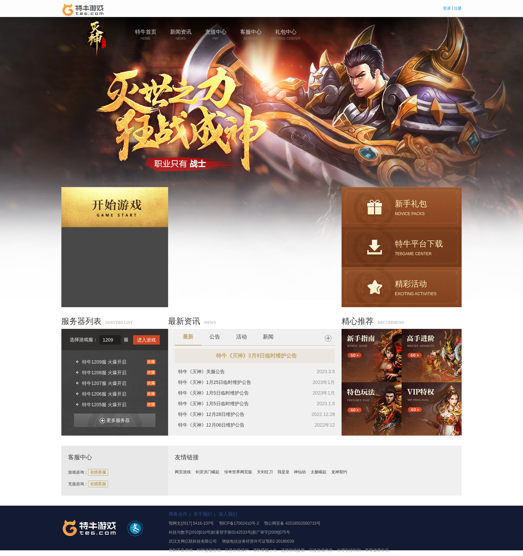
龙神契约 (339, 472)
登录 (447, 8)
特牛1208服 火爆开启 (104, 372)
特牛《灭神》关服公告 (201, 371)
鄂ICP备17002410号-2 (239, 523)
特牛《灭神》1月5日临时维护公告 (213, 393)
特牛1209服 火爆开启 (104, 362)
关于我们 (202, 514)
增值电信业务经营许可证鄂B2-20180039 (258, 541)
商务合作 (178, 514)
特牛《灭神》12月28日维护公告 (211, 414)
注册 (458, 8)
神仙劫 (300, 472)
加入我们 (227, 514)
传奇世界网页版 (238, 472)
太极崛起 (319, 472)
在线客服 (98, 472)
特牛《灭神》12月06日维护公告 (211, 425)
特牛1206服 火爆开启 (104, 394)
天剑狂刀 (265, 472)
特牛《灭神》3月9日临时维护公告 (256, 356)
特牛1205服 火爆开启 (104, 404)
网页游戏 (183, 472)
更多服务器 (112, 419)
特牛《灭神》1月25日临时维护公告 (214, 382)
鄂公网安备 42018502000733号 (292, 523)
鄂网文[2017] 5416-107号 (191, 523)
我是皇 (284, 472)
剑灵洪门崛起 (207, 472)
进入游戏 (146, 340)
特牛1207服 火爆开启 (104, 383)
